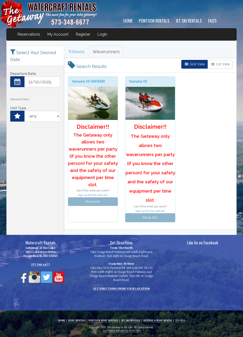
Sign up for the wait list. (93, 195)
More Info (92, 202)
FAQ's (212, 21)
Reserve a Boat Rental (157, 320)
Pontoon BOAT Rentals (103, 320)
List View (220, 64)
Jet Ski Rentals (189, 21)
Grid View (194, 64)
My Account (58, 34)
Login (102, 34)
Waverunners (106, 51)
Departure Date (23, 74)
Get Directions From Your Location (121, 288)
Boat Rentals (76, 320)
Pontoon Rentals (154, 21)
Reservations (28, 34)
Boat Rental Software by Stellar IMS (121, 330)
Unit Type (18, 108)
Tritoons (76, 51)
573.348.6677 (40, 264)
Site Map (180, 320)
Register (83, 34)
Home (128, 21)
